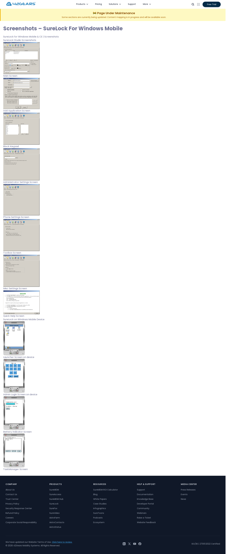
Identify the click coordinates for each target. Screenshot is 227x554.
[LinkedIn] (124, 543)
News (183, 499)
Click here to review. (62, 542)
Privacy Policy (12, 503)
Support (141, 489)
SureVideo (54, 513)
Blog (95, 494)
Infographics (99, 508)
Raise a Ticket (144, 517)
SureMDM (54, 489)
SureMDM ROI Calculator (105, 489)
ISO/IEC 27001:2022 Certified (206, 543)
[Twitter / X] (129, 543)
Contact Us (11, 494)
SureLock (53, 503)
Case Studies (100, 503)
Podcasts (98, 517)
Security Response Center (19, 508)
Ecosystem (98, 522)
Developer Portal (145, 503)
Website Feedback (146, 522)
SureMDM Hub (56, 499)
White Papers (100, 499)
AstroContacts (56, 522)
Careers (10, 517)
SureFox (53, 508)
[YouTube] (134, 543)
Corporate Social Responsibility (21, 522)
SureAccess (55, 494)
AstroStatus (55, 527)
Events (184, 494)
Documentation (145, 494)
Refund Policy (12, 513)
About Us (10, 489)
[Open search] (192, 4)
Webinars (141, 513)
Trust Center (12, 499)
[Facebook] (139, 543)
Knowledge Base (145, 499)
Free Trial (211, 4)
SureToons (98, 513)
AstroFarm (54, 517)
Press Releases (188, 489)
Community (143, 508)
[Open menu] (198, 4)
